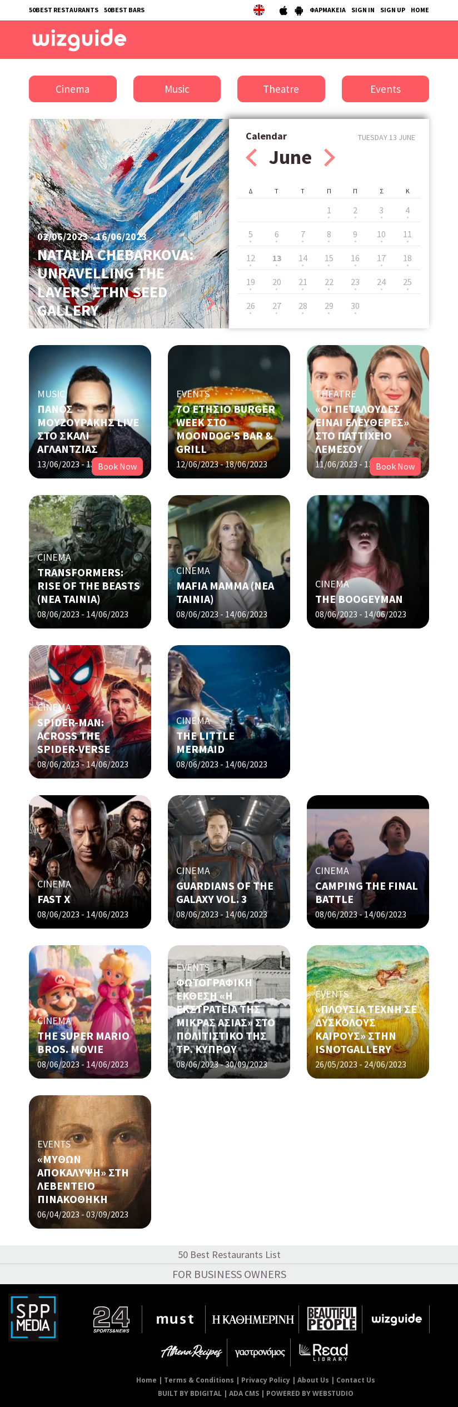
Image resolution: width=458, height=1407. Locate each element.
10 (381, 234)
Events (385, 89)
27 (276, 305)
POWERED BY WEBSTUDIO (310, 1393)
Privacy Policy (265, 1380)
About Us (313, 1380)
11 (407, 234)
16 (355, 257)
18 (407, 257)
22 (329, 281)
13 (276, 257)
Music (177, 89)
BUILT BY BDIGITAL (190, 1393)
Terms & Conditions (199, 1380)
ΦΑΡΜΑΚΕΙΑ (328, 10)
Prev (251, 157)
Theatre (281, 89)
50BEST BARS (124, 10)
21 (302, 281)
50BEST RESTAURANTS (63, 10)
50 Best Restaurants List (229, 1254)
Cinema (72, 89)
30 (355, 305)
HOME (420, 10)
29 (329, 305)
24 (381, 281)
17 (381, 257)
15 (329, 257)
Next (329, 157)
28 (302, 305)
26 (250, 305)
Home (146, 1380)
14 (302, 257)
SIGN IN (363, 10)
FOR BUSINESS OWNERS (229, 1274)
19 (250, 281)
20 (276, 281)
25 (407, 281)
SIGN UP (392, 10)
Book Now (117, 466)
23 (355, 281)
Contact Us (355, 1380)
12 (250, 257)
